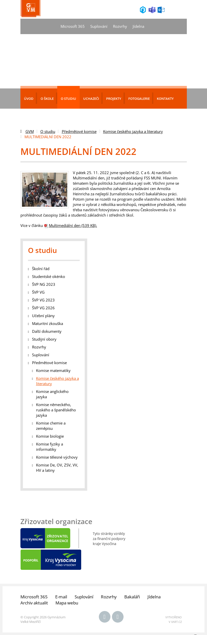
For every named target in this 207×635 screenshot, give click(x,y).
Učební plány (43, 315)
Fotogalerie (139, 98)
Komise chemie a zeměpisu (51, 425)
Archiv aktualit (34, 603)
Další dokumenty (47, 331)
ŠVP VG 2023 (43, 299)
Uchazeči (91, 98)
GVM (29, 131)
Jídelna (138, 26)
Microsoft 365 (73, 26)
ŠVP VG (38, 292)
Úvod (29, 98)
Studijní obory (44, 339)
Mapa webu (66, 603)
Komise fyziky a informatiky (49, 446)
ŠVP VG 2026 (43, 307)
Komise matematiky (53, 370)
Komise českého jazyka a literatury (133, 131)
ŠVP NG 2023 (43, 284)
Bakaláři (132, 597)
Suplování (98, 26)
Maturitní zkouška (47, 323)
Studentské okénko (48, 276)
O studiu (68, 98)
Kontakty (165, 98)
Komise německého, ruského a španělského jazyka (56, 410)
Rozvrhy (120, 26)
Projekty (113, 98)
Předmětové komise (79, 131)
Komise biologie (50, 436)
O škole (47, 98)
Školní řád (40, 268)
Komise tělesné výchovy (57, 457)
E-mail (61, 597)
